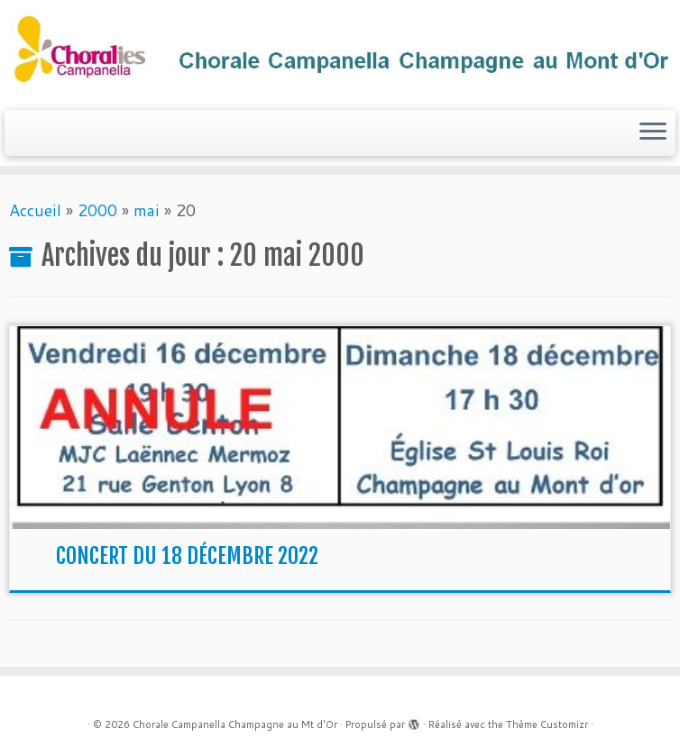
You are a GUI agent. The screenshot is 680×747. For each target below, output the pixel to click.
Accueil (35, 210)
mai (146, 210)
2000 (97, 210)
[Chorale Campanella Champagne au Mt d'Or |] (340, 52)
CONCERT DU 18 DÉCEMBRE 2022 (187, 555)
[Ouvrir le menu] (652, 133)
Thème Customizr (547, 724)
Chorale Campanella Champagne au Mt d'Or (235, 724)
